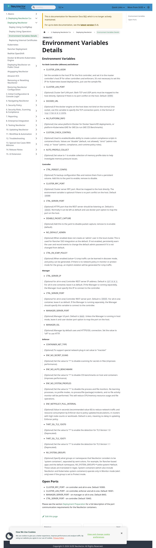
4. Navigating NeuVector (17, 100)
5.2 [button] (60, 7)
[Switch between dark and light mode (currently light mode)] (148, 7)
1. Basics (10, 14)
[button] (9, 536)
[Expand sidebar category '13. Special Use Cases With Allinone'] (36, 144)
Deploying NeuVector (17, 22)
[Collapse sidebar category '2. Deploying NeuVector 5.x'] (36, 18)
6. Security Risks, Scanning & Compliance (18, 110)
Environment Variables (136, 16)
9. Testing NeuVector (15, 125)
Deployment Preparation (74, 504)
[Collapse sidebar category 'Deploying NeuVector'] (36, 23)
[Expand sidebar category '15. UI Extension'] (36, 154)
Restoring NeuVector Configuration (17, 88)
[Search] (43, 7)
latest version (87, 25)
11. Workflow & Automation (19, 134)
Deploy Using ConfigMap (20, 27)
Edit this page (50, 516)
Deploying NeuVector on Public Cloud (19, 65)
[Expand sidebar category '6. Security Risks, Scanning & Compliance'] (36, 111)
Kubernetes (13, 44)
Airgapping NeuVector (18, 71)
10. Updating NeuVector (17, 129)
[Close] (121, 533)
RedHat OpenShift (16, 53)
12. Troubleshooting (15, 138)
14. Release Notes (14, 149)
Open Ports (132, 20)
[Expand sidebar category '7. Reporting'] (36, 116)
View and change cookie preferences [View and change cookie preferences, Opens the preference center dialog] (98, 535)
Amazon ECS (13, 76)
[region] (68, 535)
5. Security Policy (14, 105)
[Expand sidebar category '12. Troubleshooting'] (36, 138)
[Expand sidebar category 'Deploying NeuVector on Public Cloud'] (36, 66)
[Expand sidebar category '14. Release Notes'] (36, 150)
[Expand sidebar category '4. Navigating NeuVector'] (36, 101)
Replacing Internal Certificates (23, 40)
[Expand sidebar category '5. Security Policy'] (36, 105)
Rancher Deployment (17, 49)
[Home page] (44, 32)
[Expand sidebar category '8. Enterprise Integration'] (36, 121)
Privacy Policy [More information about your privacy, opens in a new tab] (58, 538)
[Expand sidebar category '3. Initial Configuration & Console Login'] (36, 95)
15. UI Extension (13, 154)
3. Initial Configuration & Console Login (17, 95)
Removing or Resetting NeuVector (18, 81)
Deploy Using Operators (20, 31)
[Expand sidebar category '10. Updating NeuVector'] (36, 130)
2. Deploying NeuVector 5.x (18, 18)
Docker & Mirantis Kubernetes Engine (22, 59)
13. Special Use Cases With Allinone (18, 144)
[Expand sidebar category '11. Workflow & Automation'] (36, 134)
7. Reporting (12, 116)
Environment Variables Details (23, 36)
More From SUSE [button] (135, 7)
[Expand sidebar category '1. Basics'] (36, 14)
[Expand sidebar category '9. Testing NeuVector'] (36, 125)
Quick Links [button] (117, 7)
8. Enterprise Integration (17, 120)
